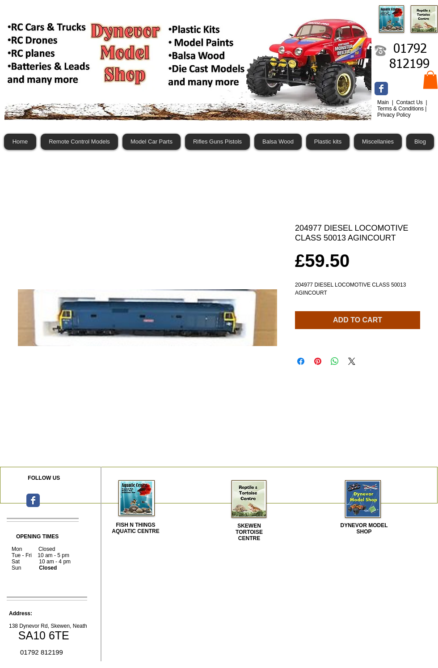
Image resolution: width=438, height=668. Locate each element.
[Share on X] (351, 361)
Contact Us (410, 102)
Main (383, 102)
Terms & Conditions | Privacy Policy (402, 112)
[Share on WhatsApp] (334, 361)
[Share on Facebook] (300, 361)
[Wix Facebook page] (381, 88)
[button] (430, 80)
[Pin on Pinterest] (317, 361)
